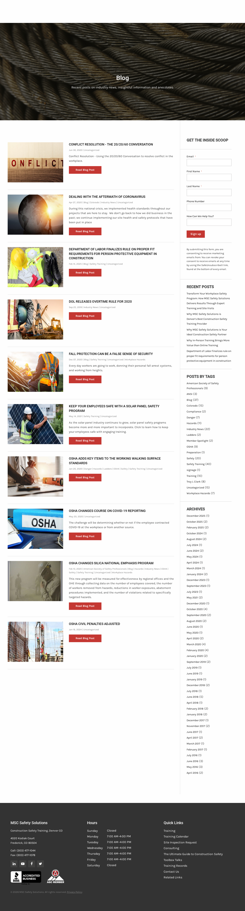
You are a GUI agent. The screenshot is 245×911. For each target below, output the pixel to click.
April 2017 (192, 737)
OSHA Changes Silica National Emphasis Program (111, 563)
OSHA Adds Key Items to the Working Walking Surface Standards (115, 461)
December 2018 (196, 685)
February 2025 (195, 527)
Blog (86, 202)
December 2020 (196, 603)
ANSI (189, 394)
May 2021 (192, 597)
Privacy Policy (74, 892)
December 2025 (196, 515)
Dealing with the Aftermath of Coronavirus (107, 197)
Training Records (175, 865)
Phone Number (195, 201)
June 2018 (192, 696)
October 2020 (195, 609)
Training (191, 476)
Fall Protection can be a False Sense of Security (111, 354)
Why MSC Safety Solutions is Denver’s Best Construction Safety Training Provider (207, 318)
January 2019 (194, 679)
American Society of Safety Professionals (105, 568)
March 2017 (193, 743)
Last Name (194, 186)
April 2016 (192, 772)
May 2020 (192, 632)
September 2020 (196, 615)
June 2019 (192, 673)
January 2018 (195, 714)
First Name (194, 171)
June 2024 (193, 550)
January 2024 (195, 574)
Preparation (194, 452)
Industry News (108, 202)
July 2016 (192, 755)
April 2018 (192, 702)
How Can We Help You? (200, 216)
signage (191, 470)
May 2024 (192, 556)
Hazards (97, 468)
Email (191, 156)
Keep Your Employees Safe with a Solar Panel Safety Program (114, 408)
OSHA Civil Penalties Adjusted (94, 624)
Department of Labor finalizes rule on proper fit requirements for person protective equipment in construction (113, 253)
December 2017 (196, 720)
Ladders (108, 468)
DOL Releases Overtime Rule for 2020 (100, 301)
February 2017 (195, 749)
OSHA (116, 468)
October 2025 (195, 521)
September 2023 (196, 586)
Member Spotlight (197, 440)
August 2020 (194, 621)
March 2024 (194, 568)
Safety (124, 468)
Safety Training (98, 264)
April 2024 (193, 562)
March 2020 (194, 644)
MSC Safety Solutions (29, 822)
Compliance (194, 411)
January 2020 (195, 656)
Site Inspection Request (180, 842)
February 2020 (195, 650)
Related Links (173, 877)
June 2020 (193, 626)
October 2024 (195, 533)
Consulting (171, 848)
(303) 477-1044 (26, 850)
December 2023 (196, 580)
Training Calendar (176, 836)
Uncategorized (91, 150)
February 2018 (195, 708)
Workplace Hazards (135, 359)
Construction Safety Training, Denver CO (37, 830)
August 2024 (194, 539)
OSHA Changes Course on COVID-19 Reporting (107, 511)
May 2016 (192, 767)
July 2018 (192, 691)
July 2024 (192, 545)
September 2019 (196, 662)
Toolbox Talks (173, 860)
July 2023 (192, 591)
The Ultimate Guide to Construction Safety (193, 854)
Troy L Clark (194, 481)
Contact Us (171, 871)
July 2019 (192, 667)
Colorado (94, 202)
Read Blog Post (85, 169)
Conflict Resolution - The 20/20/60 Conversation (111, 144)
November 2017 (196, 726)
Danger (87, 468)
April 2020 (193, 638)
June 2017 (192, 732)
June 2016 (192, 761)
